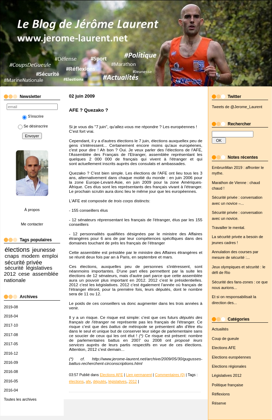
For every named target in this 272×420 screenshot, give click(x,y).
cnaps (12, 256)
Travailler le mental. (228, 227)
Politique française (227, 385)
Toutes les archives (20, 399)
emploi (50, 256)
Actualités (220, 329)
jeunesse (44, 250)
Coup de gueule (225, 338)
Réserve (219, 403)
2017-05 (11, 344)
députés (99, 381)
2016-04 (11, 390)
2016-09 (11, 362)
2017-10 (11, 325)
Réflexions (221, 394)
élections (17, 249)
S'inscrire (33, 116)
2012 (132, 381)
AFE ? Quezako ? (88, 110)
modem (30, 256)
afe (88, 381)
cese (24, 274)
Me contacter (32, 224)
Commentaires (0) (170, 375)
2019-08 (11, 307)
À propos (32, 210)
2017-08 (11, 335)
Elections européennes (231, 357)
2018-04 (11, 316)
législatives (117, 381)
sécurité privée (23, 262)
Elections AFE (224, 348)
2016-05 (11, 381)
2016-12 (11, 353)
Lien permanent (139, 375)
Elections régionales (229, 366)
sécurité (14, 268)
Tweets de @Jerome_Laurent (237, 107)
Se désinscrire (33, 126)
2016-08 (11, 371)
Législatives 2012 (226, 375)
